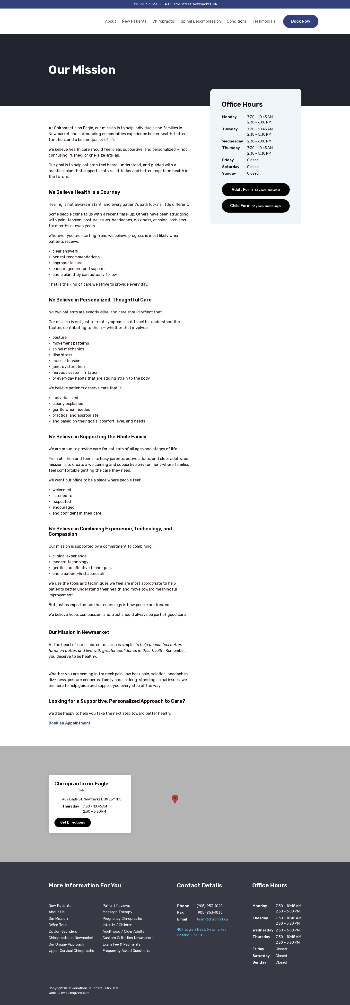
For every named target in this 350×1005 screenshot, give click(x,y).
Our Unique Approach (66, 944)
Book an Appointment (70, 723)
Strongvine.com (77, 993)
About (110, 21)
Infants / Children (117, 925)
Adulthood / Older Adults (123, 931)
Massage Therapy (117, 912)
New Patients (134, 21)
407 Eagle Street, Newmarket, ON (191, 4)
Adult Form (256, 189)
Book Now (300, 21)
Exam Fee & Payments (121, 944)
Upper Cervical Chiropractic (71, 951)
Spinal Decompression (201, 21)
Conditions (237, 21)
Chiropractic (163, 21)
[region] (175, 804)
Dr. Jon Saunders (63, 931)
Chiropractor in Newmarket (71, 938)
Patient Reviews (116, 905)
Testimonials (264, 21)
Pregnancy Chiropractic (122, 918)
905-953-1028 (145, 4)
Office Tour (58, 925)
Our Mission (58, 918)
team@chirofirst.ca (212, 919)
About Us (57, 912)
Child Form (255, 205)
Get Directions (72, 822)
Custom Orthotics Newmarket (128, 938)
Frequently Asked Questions (126, 951)
